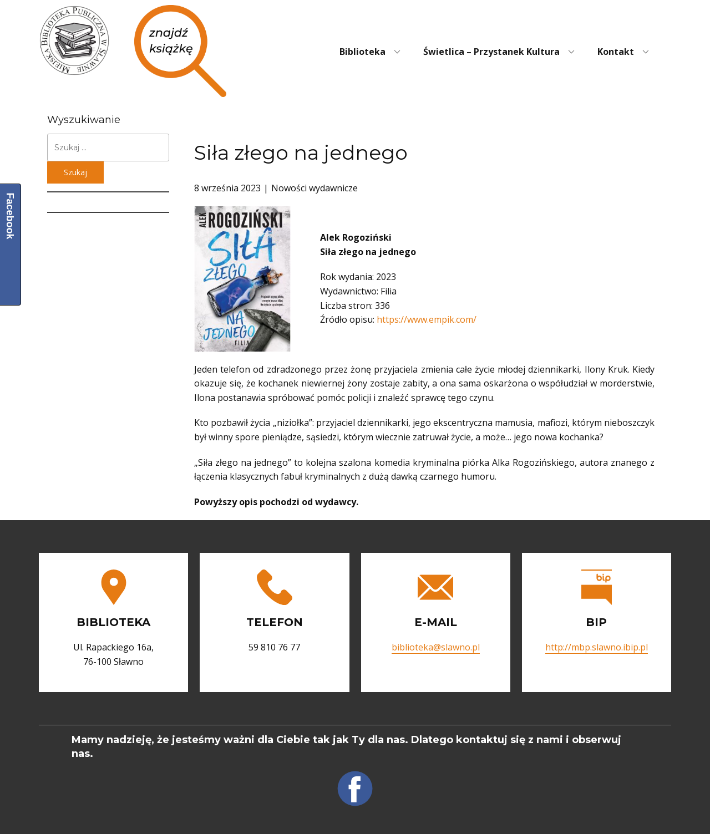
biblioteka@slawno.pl (436, 647)
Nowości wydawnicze (314, 188)
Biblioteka (362, 51)
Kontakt (615, 51)
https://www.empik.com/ (426, 319)
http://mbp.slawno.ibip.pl (596, 647)
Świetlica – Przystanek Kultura (491, 51)
